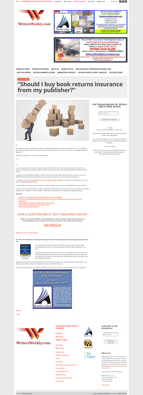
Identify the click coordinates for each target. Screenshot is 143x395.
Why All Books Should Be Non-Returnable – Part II (34, 205)
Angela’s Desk (23, 69)
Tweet (18, 314)
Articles (55, 69)
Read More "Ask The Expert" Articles (27, 232)
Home (17, 1)
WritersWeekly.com (26, 393)
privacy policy (105, 385)
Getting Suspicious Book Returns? (29, 206)
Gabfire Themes (122, 393)
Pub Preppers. (106, 368)
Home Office (67, 69)
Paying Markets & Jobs (44, 72)
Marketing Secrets (66, 72)
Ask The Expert (24, 72)
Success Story (116, 72)
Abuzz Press (120, 366)
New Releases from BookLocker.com (93, 69)
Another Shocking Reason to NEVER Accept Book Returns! (37, 203)
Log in (94, 393)
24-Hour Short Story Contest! (92, 72)
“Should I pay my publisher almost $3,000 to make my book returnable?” (40, 197)
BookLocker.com (112, 366)
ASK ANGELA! (52, 225)
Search (114, 1)
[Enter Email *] (109, 113)
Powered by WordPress (104, 393)
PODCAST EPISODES (40, 69)
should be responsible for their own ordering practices (40, 180)
